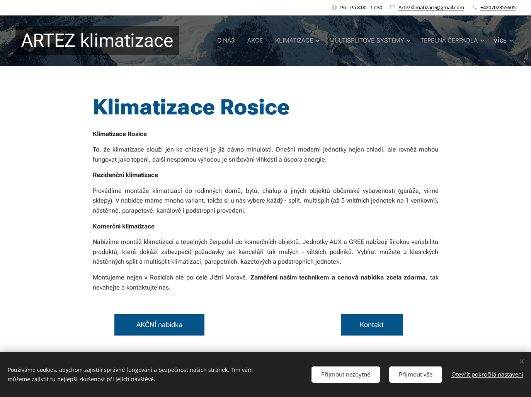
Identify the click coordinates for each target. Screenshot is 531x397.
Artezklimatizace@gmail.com (431, 7)
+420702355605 (498, 7)
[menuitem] (238, 40)
